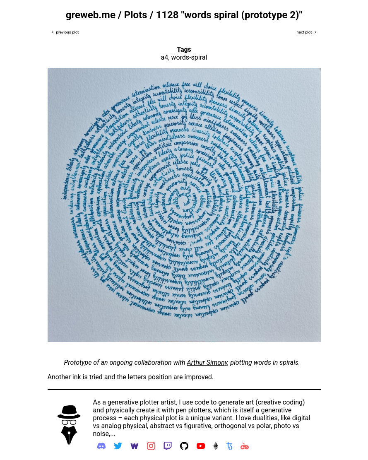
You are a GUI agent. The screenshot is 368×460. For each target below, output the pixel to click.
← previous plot (65, 32)
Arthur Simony (207, 362)
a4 (164, 57)
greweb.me (90, 15)
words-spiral (189, 57)
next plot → (306, 32)
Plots (135, 15)
